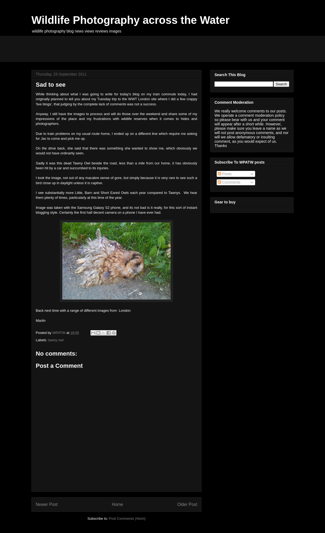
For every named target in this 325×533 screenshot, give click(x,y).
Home (117, 504)
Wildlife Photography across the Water (130, 20)
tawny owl (56, 340)
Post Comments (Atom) (127, 518)
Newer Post (47, 504)
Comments (229, 182)
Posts (225, 174)
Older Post (187, 504)
